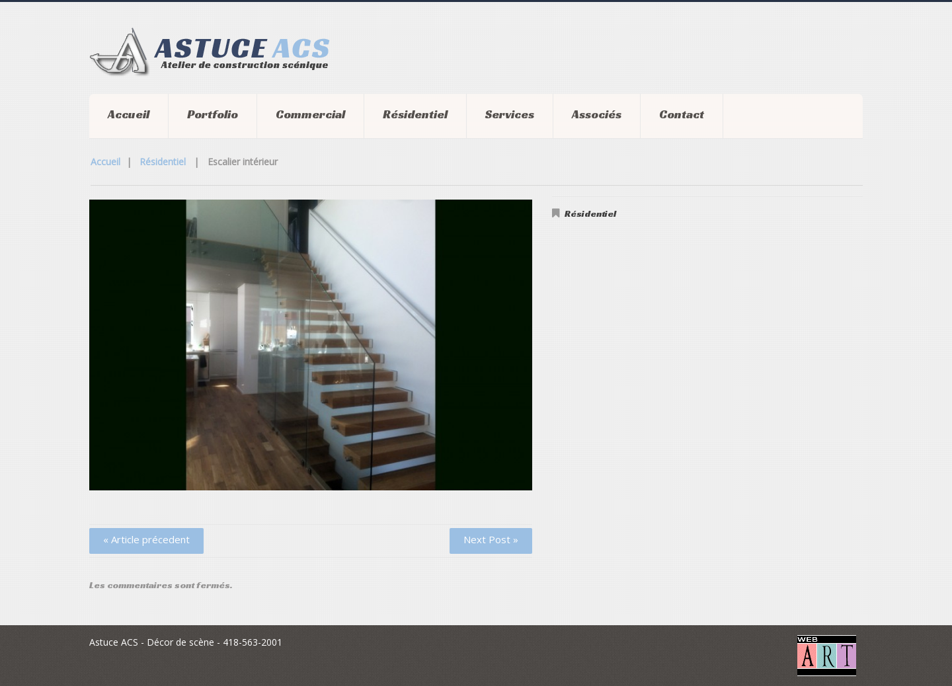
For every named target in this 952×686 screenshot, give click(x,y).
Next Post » (490, 539)
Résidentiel (415, 114)
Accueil (128, 114)
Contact (681, 114)
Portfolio (212, 114)
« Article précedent (146, 539)
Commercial (310, 114)
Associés (596, 114)
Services (509, 114)
